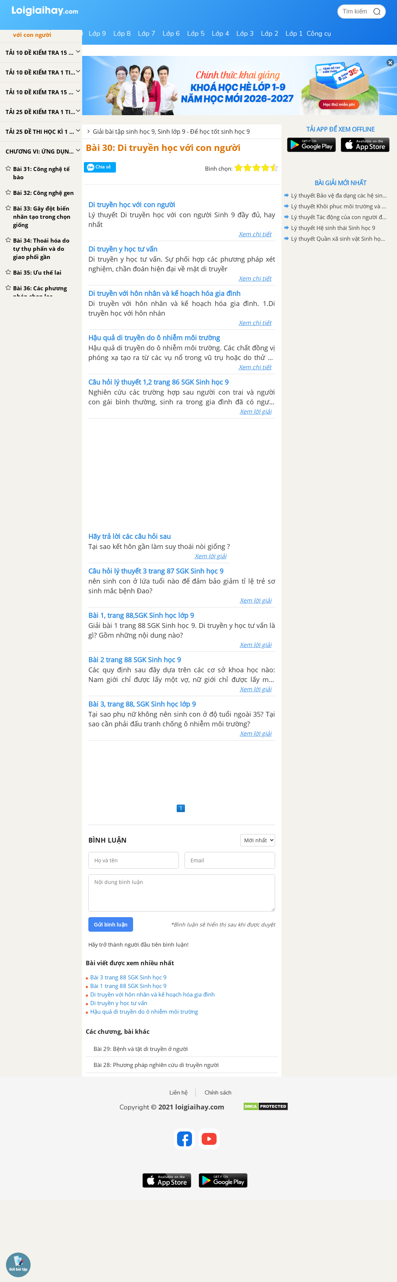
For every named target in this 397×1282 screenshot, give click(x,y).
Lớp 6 (171, 33)
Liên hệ (178, 1093)
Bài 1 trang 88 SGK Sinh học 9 (128, 985)
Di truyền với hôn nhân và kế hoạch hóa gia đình (152, 994)
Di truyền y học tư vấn (118, 1003)
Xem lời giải (255, 411)
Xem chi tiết (255, 234)
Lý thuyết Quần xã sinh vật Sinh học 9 (339, 238)
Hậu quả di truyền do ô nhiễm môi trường (144, 1011)
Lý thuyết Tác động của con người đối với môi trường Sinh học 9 (339, 217)
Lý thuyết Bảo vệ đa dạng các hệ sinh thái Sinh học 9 (339, 195)
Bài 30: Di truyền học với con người (163, 147)
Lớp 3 (245, 33)
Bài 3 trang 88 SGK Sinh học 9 (128, 977)
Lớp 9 (97, 33)
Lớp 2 (269, 33)
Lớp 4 (220, 33)
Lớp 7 (146, 33)
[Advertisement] (181, 771)
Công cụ (319, 33)
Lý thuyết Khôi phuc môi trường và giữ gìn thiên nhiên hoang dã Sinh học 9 (339, 206)
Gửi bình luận (110, 925)
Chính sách (218, 1093)
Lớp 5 (196, 33)
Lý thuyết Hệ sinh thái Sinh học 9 (333, 227)
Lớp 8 (122, 33)
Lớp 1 (294, 33)
